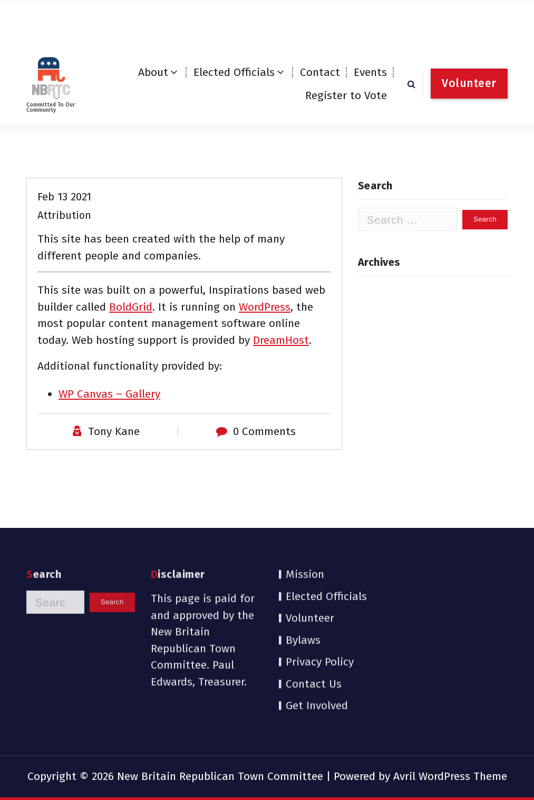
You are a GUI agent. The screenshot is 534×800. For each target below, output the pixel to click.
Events (370, 72)
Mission (305, 524)
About (153, 72)
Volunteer (310, 568)
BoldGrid (130, 337)
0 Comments (264, 462)
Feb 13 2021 (64, 228)
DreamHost (281, 371)
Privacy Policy (320, 612)
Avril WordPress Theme (450, 776)
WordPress (264, 337)
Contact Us (314, 633)
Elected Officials (234, 72)
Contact (320, 72)
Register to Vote (346, 95)
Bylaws (303, 589)
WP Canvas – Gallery (109, 424)
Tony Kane (114, 462)
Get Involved (317, 655)
